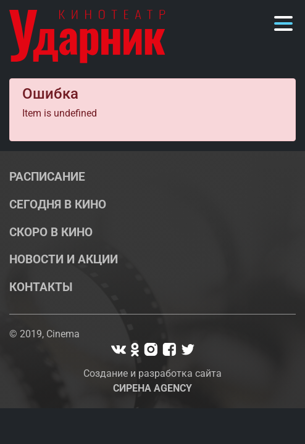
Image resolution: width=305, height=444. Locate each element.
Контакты (41, 287)
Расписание (47, 177)
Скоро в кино (51, 232)
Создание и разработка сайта (152, 381)
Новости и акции (63, 259)
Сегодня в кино (57, 204)
